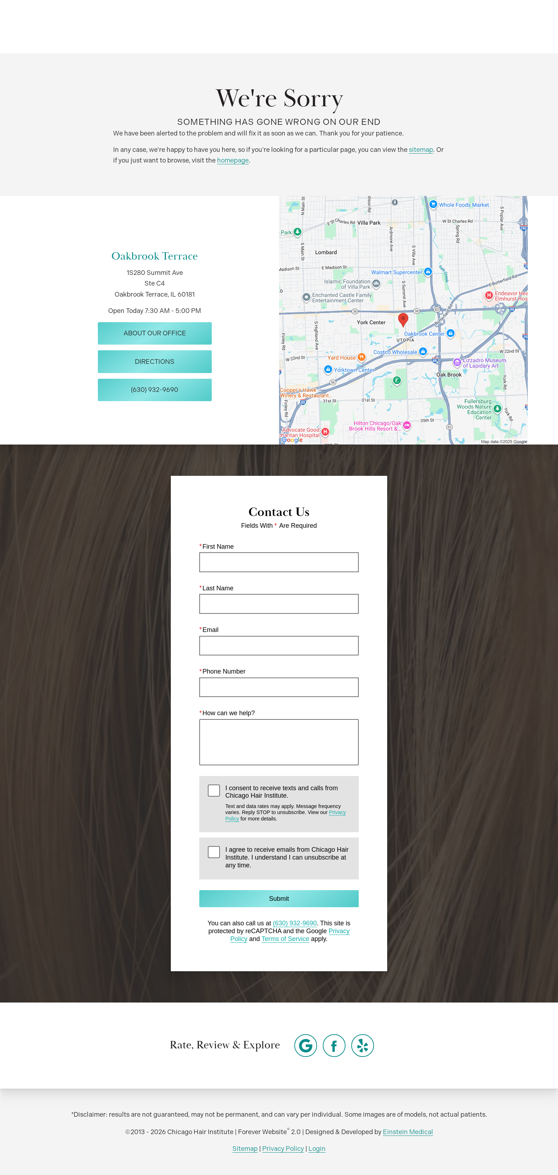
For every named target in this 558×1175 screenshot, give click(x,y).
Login (317, 1148)
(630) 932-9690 (295, 923)
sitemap (421, 149)
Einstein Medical (408, 1132)
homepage (233, 160)
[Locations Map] (403, 319)
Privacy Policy (283, 1148)
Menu (511, 27)
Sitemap (245, 1148)
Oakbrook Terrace (154, 256)
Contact (465, 26)
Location (420, 26)
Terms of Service (285, 938)
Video (321, 26)
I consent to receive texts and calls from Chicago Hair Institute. (287, 803)
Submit (279, 898)
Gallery (283, 26)
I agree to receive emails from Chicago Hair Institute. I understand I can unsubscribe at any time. (286, 857)
